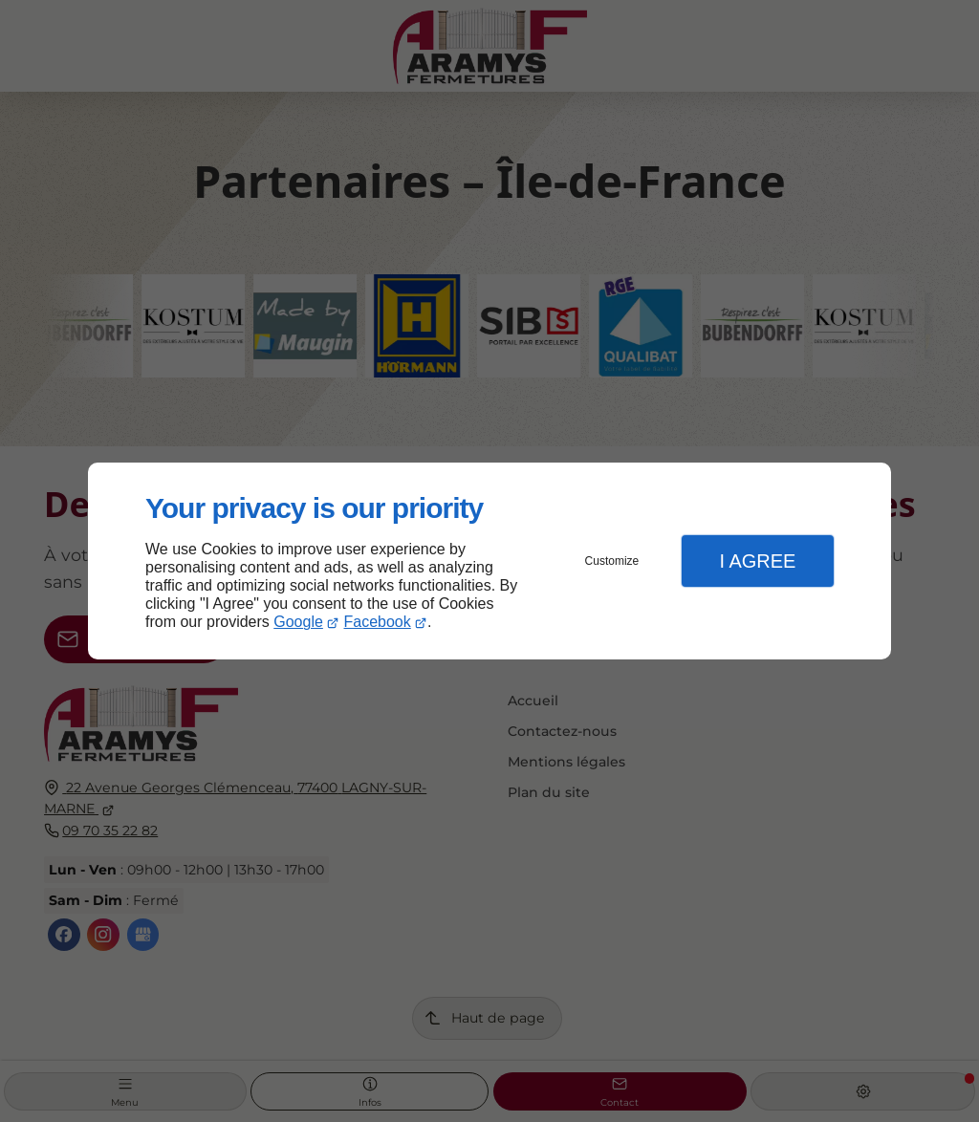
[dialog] (489, 561)
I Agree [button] (757, 561)
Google (298, 622)
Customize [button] (612, 561)
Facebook (377, 622)
